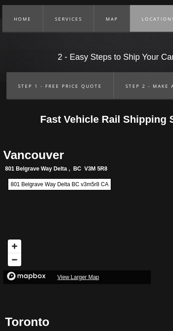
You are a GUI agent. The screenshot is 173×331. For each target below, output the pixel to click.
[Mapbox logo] (26, 276)
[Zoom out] (14, 259)
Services (68, 19)
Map (112, 19)
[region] (77, 229)
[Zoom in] (14, 246)
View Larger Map (78, 277)
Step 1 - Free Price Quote (60, 86)
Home (22, 19)
